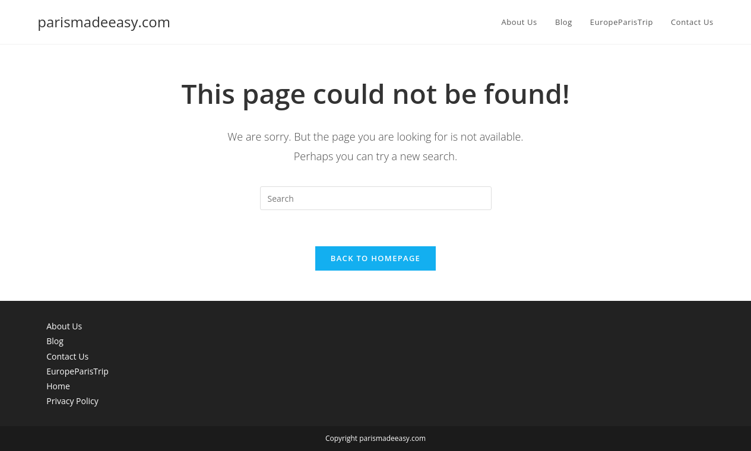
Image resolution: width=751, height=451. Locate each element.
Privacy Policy (72, 400)
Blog (55, 341)
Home (58, 386)
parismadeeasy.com (103, 21)
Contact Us (67, 356)
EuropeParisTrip (77, 371)
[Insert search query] (376, 198)
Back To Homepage (375, 258)
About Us (64, 326)
